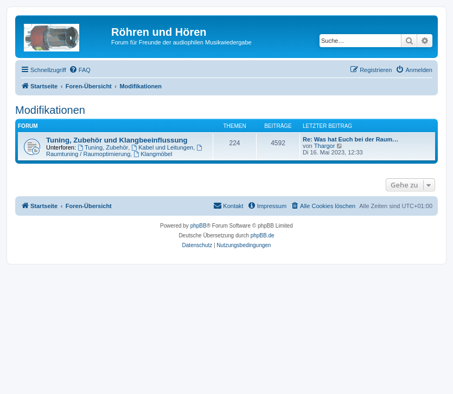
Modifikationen (50, 110)
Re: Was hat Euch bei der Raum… (350, 139)
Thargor (324, 146)
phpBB (198, 226)
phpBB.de (263, 235)
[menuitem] (80, 69)
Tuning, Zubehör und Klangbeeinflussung (117, 140)
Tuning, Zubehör (103, 147)
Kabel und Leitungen (162, 147)
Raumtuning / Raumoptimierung (124, 151)
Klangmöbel (152, 154)
